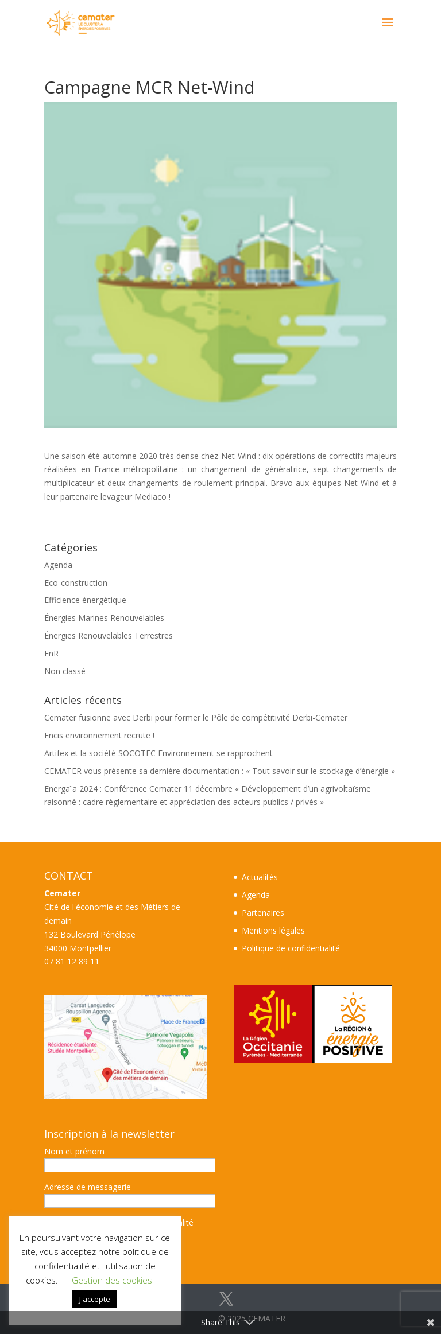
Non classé (65, 671)
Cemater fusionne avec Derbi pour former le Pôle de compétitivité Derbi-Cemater (195, 717)
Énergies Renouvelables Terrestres (108, 635)
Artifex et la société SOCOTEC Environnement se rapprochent (158, 753)
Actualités (260, 877)
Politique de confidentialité (291, 948)
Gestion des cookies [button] (112, 1280)
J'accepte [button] (94, 1299)
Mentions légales (273, 930)
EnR (51, 653)
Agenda (58, 564)
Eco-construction (75, 582)
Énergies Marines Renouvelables (104, 617)
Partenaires (263, 912)
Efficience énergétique (85, 599)
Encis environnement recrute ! (99, 735)
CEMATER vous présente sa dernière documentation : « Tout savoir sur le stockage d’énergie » (219, 770)
